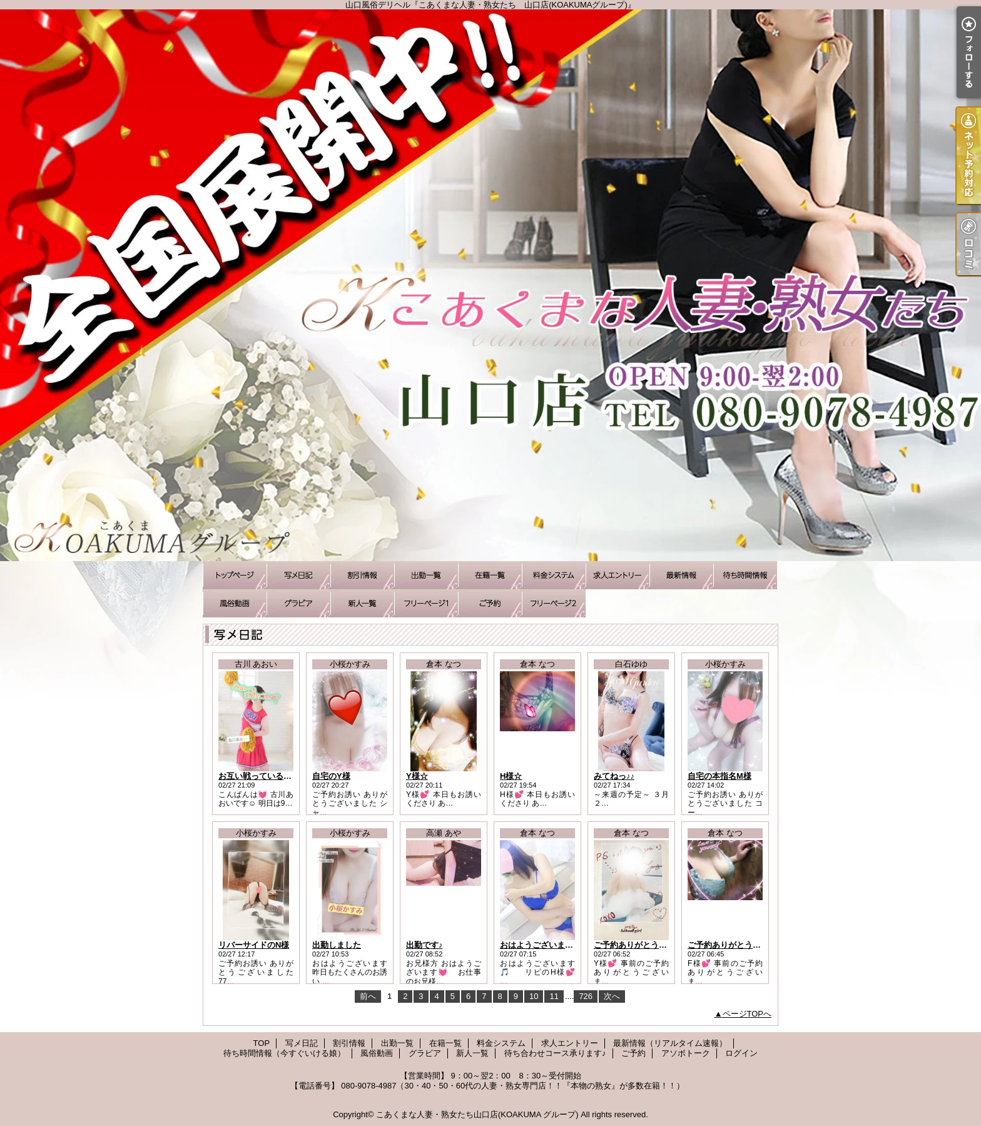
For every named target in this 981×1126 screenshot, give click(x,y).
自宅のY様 (331, 776)
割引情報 (362, 575)
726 (585, 996)
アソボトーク (554, 603)
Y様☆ (417, 776)
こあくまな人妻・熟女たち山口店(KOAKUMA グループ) (477, 1114)
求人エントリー (617, 575)
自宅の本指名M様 (719, 776)
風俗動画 (235, 603)
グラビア (298, 603)
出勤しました (336, 945)
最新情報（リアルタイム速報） (681, 575)
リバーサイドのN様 (253, 945)
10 (533, 996)
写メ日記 (298, 575)
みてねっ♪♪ (614, 776)
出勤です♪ (424, 945)
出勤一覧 (426, 575)
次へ (612, 996)
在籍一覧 (490, 575)
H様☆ (511, 776)
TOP (235, 575)
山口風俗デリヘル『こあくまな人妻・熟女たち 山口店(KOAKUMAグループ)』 (490, 285)
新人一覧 (362, 603)
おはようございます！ (540, 945)
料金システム (554, 575)
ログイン (741, 1053)
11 (553, 996)
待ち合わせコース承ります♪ (426, 603)
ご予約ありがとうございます (646, 945)
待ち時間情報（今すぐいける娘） (745, 575)
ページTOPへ (747, 1013)
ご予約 (490, 603)
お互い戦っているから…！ (267, 776)
